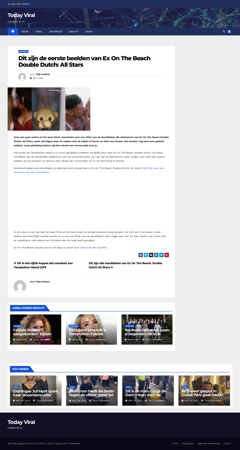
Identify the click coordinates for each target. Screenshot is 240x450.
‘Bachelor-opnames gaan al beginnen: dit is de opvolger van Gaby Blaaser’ (147, 336)
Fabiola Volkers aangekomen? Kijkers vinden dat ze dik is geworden (32, 336)
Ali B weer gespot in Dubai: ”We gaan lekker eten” (202, 395)
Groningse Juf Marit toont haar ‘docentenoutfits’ (35, 393)
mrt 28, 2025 (23, 401)
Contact (227, 443)
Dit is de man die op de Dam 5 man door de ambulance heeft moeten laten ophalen (147, 397)
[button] (224, 31)
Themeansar (74, 443)
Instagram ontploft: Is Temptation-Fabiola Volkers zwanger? (88, 334)
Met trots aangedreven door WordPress (27, 443)
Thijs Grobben (43, 74)
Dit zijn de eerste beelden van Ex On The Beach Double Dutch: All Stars (84, 61)
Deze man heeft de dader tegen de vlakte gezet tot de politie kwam (91, 395)
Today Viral (21, 15)
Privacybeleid (187, 443)
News (89, 31)
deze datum (81, 247)
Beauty (74, 31)
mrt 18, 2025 (191, 401)
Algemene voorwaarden (208, 443)
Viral (39, 31)
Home (25, 31)
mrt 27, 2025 (135, 401)
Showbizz (55, 31)
